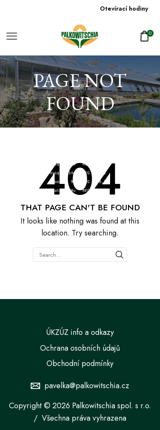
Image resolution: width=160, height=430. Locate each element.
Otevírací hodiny (124, 8)
